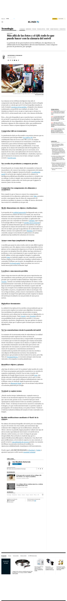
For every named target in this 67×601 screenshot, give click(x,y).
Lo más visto (54, 141)
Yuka (35, 196)
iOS (38, 494)
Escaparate (3, 555)
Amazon (23, 494)
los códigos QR (28, 137)
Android (31, 494)
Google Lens (12, 158)
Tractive (4, 282)
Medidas (30, 231)
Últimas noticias (55, 109)
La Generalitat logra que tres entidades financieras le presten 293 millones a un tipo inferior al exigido (58, 118)
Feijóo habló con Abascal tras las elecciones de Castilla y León (58, 113)
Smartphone (9, 33)
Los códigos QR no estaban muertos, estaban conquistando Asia (29, 485)
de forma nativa (15, 263)
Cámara (19, 494)
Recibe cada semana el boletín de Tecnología (17, 468)
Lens (35, 375)
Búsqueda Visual (16, 383)
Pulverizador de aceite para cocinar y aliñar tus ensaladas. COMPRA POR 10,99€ (61, 568)
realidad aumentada (19, 212)
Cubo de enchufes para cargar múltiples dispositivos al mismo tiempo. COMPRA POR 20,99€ (39, 568)
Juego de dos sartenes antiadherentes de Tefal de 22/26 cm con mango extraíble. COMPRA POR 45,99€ (22, 572)
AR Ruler (32, 221)
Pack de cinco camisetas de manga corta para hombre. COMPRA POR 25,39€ (49, 568)
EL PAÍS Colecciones (32, 555)
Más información (10, 501)
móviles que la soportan (31, 223)
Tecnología (7, 29)
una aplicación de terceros (20, 442)
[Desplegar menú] (2, 22)
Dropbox (33, 316)
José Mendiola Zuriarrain (15, 55)
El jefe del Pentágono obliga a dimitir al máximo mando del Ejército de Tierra (57, 145)
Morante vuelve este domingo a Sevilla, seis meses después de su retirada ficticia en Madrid (58, 124)
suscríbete (55, 18)
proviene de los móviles (19, 107)
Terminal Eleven (12, 357)
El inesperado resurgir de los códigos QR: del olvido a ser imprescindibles (29, 476)
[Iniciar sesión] (62, 19)
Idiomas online (23, 555)
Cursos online (16, 555)
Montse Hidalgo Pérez (20, 487)
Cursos (9, 555)
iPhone (35, 494)
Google (23, 316)
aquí (35, 500)
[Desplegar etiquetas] (43, 494)
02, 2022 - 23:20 (12, 57)
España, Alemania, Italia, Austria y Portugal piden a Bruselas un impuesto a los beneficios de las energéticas (58, 130)
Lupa (8, 257)
